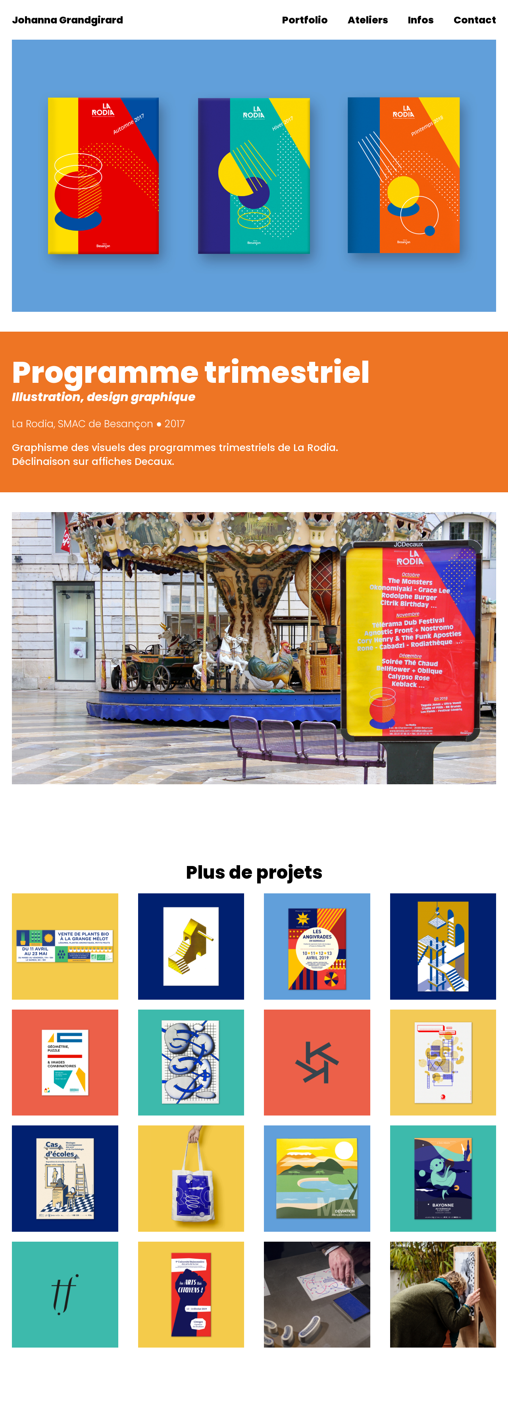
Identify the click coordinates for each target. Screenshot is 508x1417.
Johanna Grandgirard (67, 20)
